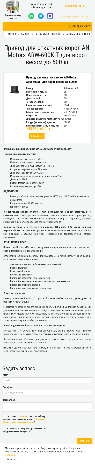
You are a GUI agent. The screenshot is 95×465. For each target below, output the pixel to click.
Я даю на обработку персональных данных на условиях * (24, 419)
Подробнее (11, 455)
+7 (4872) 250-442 (78, 26)
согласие (23, 416)
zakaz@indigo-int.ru (72, 16)
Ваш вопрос (9, 400)
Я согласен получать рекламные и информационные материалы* (24, 430)
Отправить (85, 441)
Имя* (5, 374)
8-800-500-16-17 (75, 5)
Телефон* (8, 387)
